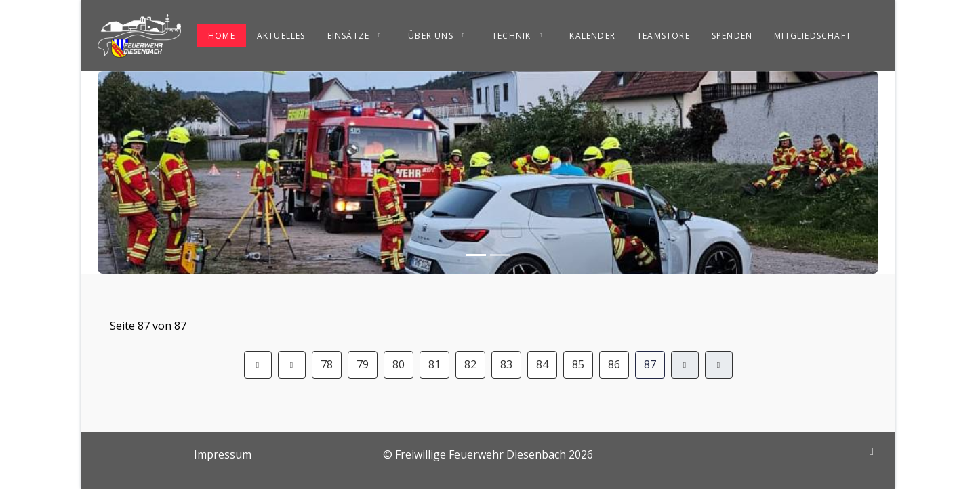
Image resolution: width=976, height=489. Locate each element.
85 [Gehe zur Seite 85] (578, 364)
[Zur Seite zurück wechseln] (292, 365)
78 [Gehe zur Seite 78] (327, 364)
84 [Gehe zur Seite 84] (542, 364)
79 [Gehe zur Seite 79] (363, 364)
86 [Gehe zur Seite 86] (614, 364)
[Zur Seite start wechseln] (258, 365)
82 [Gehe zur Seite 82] (470, 364)
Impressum (222, 454)
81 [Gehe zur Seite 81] (434, 364)
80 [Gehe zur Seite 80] (398, 364)
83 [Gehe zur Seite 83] (506, 364)
